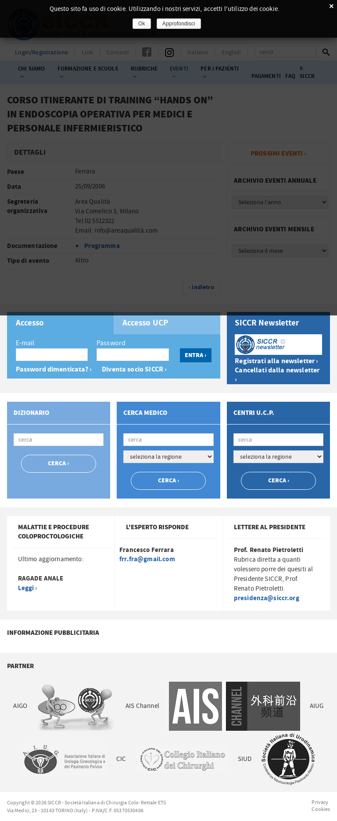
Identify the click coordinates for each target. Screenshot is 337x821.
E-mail (25, 343)
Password (111, 343)
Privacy (320, 802)
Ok (141, 24)
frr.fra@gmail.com (147, 559)
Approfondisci (178, 24)
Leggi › (27, 588)
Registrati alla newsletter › (276, 361)
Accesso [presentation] (30, 323)
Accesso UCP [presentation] (145, 323)
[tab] (60, 323)
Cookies (321, 809)
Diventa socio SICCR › (134, 369)
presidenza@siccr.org (266, 598)
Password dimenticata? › (54, 369)
